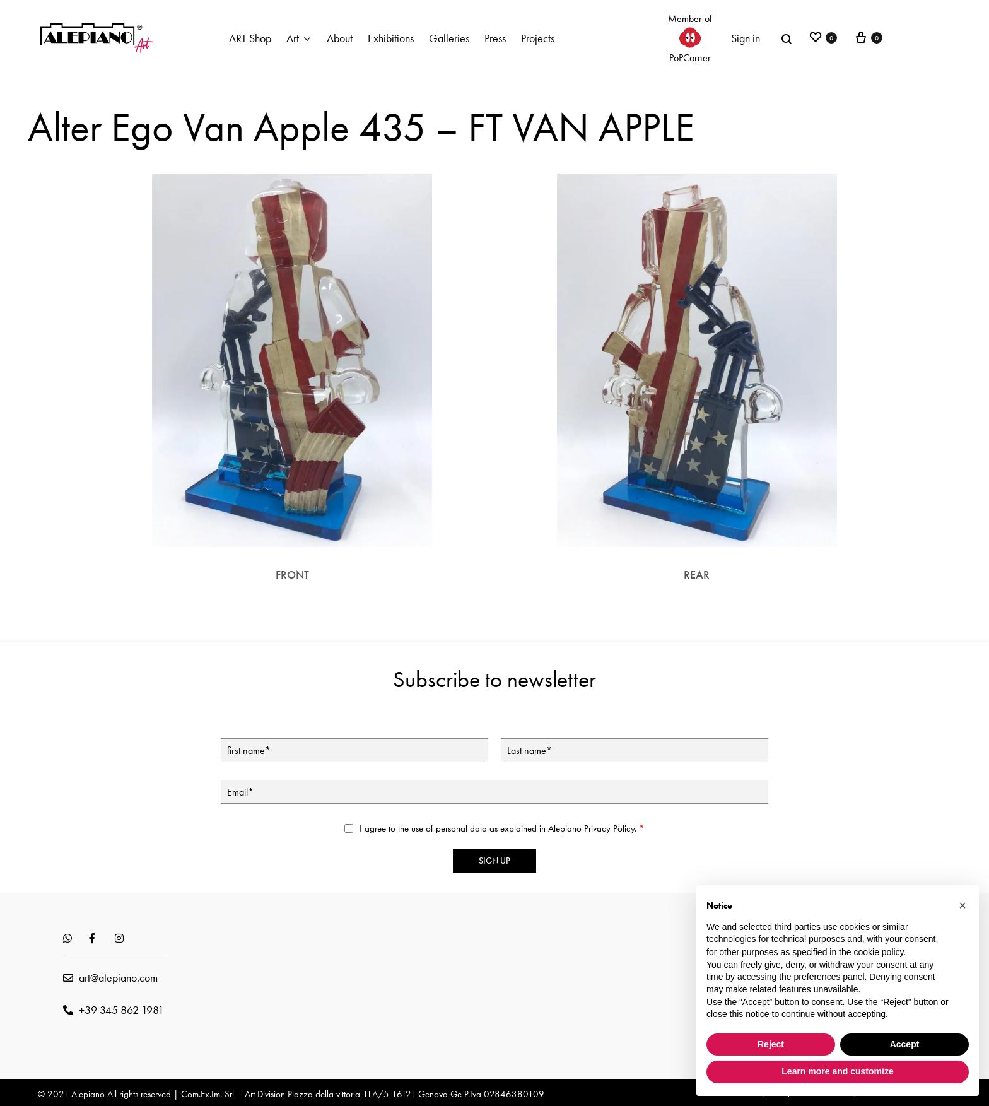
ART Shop (250, 38)
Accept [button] (905, 1044)
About (340, 38)
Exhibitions (391, 38)
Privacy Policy (609, 828)
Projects (537, 38)
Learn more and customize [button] (837, 1071)
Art (292, 38)
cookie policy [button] (878, 952)
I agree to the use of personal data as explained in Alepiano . (502, 828)
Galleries (449, 38)
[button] (962, 905)
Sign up (494, 860)
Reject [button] (771, 1044)
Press (495, 38)
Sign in (745, 38)
